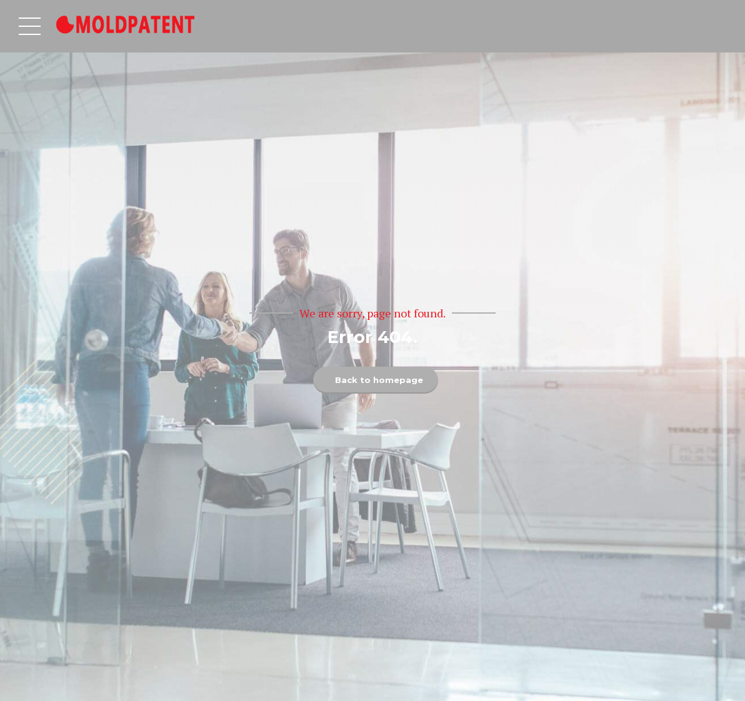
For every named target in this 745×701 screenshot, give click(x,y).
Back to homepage (378, 379)
